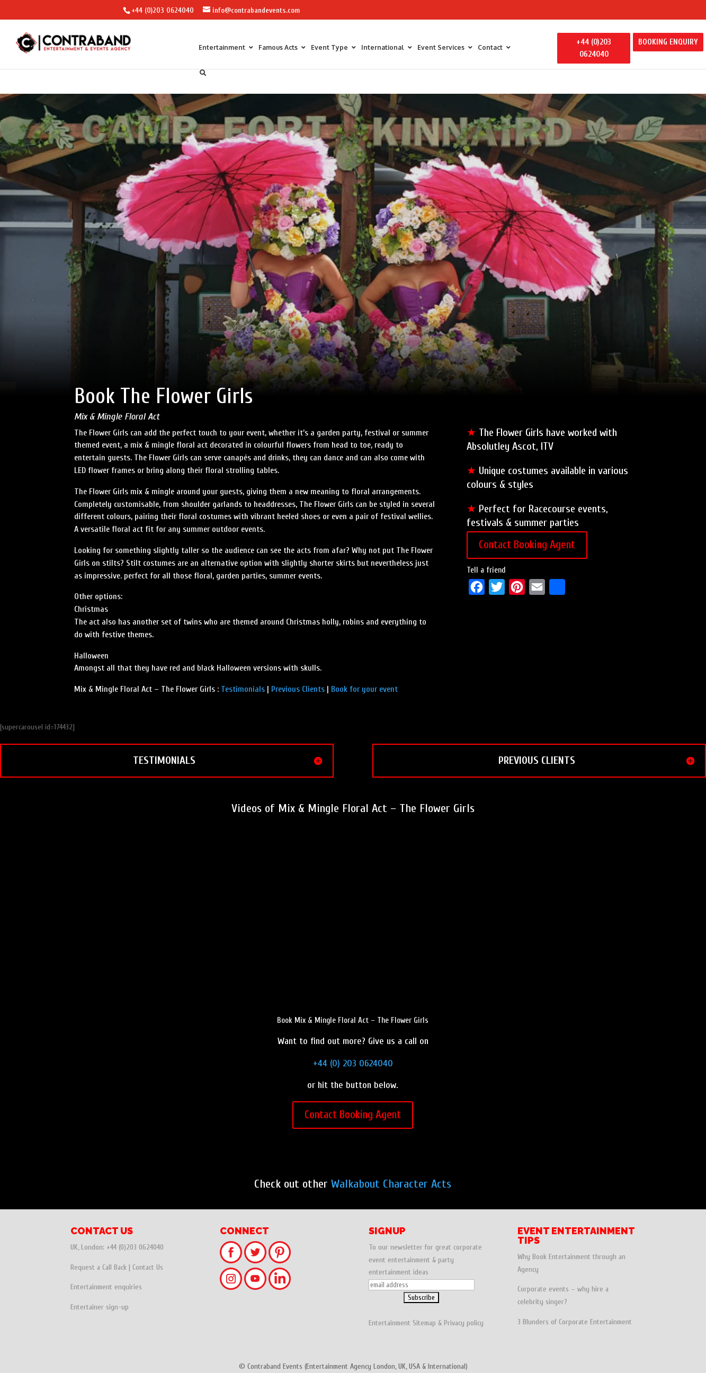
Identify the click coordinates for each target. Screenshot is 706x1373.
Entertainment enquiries (106, 1286)
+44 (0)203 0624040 (162, 10)
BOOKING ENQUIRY (668, 42)
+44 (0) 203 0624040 (353, 1063)
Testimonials (243, 689)
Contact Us (147, 1267)
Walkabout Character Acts (391, 1184)
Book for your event (364, 689)
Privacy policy (464, 1322)
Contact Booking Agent (527, 544)
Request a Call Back (98, 1267)
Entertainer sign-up (99, 1307)
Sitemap (424, 1322)
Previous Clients (298, 689)
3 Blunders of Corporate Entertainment (574, 1321)
